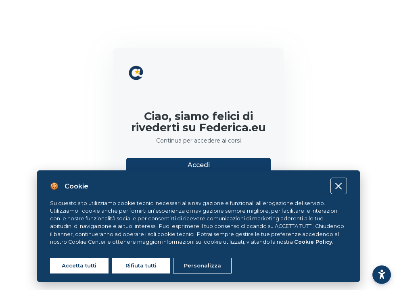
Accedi (199, 165)
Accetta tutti (79, 265)
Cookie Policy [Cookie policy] (313, 242)
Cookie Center (87, 242)
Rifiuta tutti (141, 265)
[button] (381, 274)
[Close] (338, 186)
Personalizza (202, 265)
